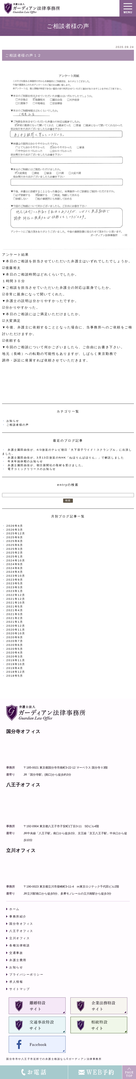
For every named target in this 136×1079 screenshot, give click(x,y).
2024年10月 (15, 560)
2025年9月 (14, 537)
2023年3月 (14, 587)
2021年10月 (15, 602)
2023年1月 (14, 591)
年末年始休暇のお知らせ (25, 461)
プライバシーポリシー (26, 974)
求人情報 (16, 981)
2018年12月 (15, 671)
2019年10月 (15, 664)
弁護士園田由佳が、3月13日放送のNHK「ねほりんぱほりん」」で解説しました (66, 457)
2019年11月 (15, 660)
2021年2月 (14, 618)
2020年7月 (14, 641)
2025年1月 (14, 556)
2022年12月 (15, 595)
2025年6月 (14, 545)
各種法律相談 (19, 945)
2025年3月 (14, 548)
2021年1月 (14, 621)
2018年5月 (14, 675)
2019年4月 (14, 668)
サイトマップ (19, 989)
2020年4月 (14, 652)
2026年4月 (14, 525)
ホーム (14, 909)
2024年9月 (14, 564)
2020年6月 (14, 644)
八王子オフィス (21, 931)
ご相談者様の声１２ (23, 55)
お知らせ (12, 420)
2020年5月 (14, 648)
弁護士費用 (17, 960)
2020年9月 (14, 637)
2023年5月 (14, 583)
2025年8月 (14, 541)
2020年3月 (14, 656)
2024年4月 (14, 571)
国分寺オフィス (21, 923)
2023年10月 (15, 575)
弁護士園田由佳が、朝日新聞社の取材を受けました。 (46, 465)
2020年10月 (15, 633)
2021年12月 (15, 598)
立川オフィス (19, 938)
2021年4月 (14, 610)
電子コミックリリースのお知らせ (32, 469)
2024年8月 (14, 568)
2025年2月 (14, 552)
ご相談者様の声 (17, 424)
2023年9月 (14, 579)
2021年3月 (14, 614)
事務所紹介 (17, 916)
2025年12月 (15, 533)
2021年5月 (14, 606)
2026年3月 (14, 529)
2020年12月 (15, 625)
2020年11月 (15, 629)
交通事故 (16, 952)
